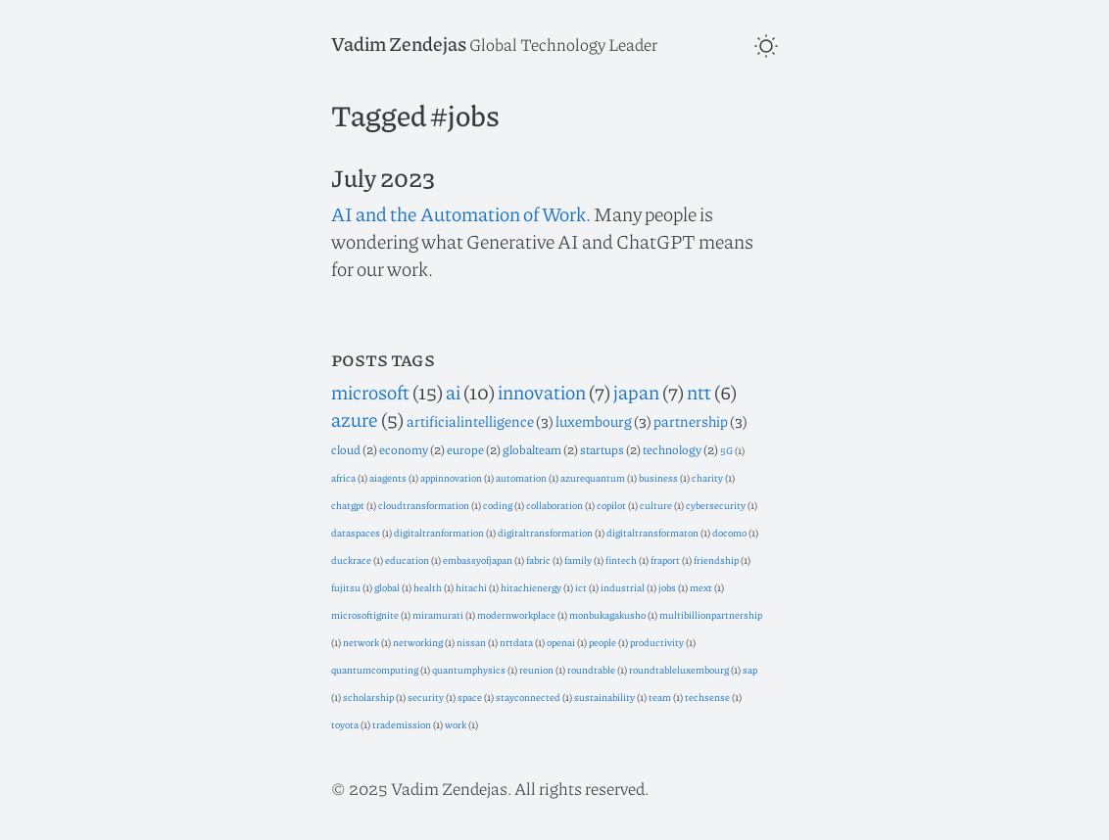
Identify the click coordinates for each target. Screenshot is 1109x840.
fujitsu (346, 587)
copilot (611, 504)
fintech (621, 559)
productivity (657, 641)
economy (403, 449)
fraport (665, 559)
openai (561, 641)
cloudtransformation (423, 504)
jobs (667, 587)
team (660, 696)
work (455, 724)
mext (701, 587)
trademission (401, 724)
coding (497, 504)
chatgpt (347, 504)
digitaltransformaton (652, 532)
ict (581, 587)
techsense (707, 696)
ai (453, 391)
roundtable (591, 669)
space (470, 696)
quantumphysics (469, 669)
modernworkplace (516, 614)
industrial (623, 587)
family (578, 559)
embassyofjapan (477, 559)
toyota (345, 724)
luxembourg (593, 421)
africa (343, 477)
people (602, 641)
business (658, 477)
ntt (699, 391)
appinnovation (451, 477)
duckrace (351, 559)
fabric (538, 559)
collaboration (554, 504)
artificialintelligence (470, 421)
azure (354, 419)
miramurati (437, 614)
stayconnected (528, 696)
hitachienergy (531, 587)
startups (602, 449)
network (361, 641)
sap (750, 669)
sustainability (604, 696)
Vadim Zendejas (398, 43)
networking (418, 641)
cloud (346, 449)
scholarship (368, 696)
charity (707, 477)
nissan (471, 641)
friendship (716, 559)
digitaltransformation (545, 532)
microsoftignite (365, 614)
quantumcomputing (374, 669)
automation (521, 477)
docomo (729, 532)
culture (656, 504)
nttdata (516, 641)
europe (465, 449)
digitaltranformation (439, 532)
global (387, 587)
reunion (536, 669)
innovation (542, 391)
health (427, 587)
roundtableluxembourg (679, 669)
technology (672, 449)
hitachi (471, 587)
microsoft (370, 391)
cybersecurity (716, 504)
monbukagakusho (607, 614)
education (407, 559)
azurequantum (592, 477)
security (426, 696)
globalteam (532, 449)
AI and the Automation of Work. (461, 213)
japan (636, 391)
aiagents (388, 477)
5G (726, 450)
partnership (690, 421)
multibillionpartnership (710, 614)
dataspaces (355, 532)
